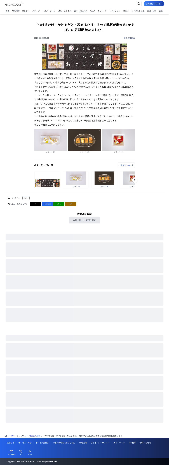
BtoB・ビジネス (64, 11)
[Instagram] (11, 453)
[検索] (139, 3)
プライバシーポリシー (100, 443)
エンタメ (26, 11)
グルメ (92, 11)
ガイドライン (119, 443)
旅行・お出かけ (80, 11)
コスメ (126, 11)
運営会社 (10, 443)
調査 (161, 11)
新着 (8, 11)
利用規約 (83, 443)
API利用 (132, 443)
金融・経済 (151, 11)
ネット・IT (102, 11)
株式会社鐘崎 (129, 38)
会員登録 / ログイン (154, 4)
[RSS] (30, 453)
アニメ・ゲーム (48, 11)
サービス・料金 (24, 443)
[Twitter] (20, 453)
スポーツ (36, 11)
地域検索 (16, 11)
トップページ (11, 436)
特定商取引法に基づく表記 (64, 443)
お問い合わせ (145, 443)
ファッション (115, 11)
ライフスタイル (137, 11)
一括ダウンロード (126, 165)
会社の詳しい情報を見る (84, 220)
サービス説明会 (42, 443)
